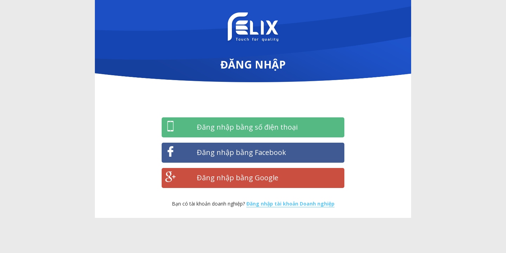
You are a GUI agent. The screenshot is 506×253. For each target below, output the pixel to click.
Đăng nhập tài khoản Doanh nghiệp (290, 203)
